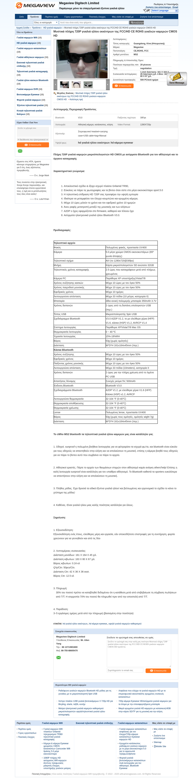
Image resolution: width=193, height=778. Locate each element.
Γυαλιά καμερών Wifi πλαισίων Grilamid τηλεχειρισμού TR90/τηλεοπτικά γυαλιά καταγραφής (53, 734)
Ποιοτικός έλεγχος (97, 17)
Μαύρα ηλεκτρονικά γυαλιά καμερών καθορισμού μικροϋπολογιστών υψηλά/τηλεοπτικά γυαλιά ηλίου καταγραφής (82, 711)
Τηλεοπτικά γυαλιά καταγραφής (32, 71)
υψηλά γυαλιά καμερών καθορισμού (124, 624)
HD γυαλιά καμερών (52, 28)
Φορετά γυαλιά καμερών (29, 100)
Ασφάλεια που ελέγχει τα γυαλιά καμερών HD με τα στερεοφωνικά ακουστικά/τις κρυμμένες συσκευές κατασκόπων (142, 693)
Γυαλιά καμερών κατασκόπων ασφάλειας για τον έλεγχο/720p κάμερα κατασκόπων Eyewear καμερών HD (133, 734)
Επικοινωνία (33, 145)
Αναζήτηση (138, 22)
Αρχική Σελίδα (22, 28)
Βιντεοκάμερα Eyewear (28, 94)
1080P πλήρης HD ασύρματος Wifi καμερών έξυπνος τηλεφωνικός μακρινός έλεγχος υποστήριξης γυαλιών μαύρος (57, 763)
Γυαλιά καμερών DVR (27, 89)
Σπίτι (21, 17)
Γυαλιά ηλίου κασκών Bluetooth (32, 80)
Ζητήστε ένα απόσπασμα (158, 7)
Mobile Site (160, 746)
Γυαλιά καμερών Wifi (27, 37)
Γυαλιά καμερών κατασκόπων (31, 48)
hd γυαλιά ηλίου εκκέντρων (75, 624)
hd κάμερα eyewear (98, 624)
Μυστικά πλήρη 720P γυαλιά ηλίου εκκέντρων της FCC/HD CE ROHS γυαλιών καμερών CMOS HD (82, 96)
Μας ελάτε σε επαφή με (123, 17)
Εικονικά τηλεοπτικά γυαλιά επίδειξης (94, 723)
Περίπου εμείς (51, 17)
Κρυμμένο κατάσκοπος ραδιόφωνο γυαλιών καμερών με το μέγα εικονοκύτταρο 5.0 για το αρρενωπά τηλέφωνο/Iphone (133, 748)
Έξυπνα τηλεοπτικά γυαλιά (30, 105)
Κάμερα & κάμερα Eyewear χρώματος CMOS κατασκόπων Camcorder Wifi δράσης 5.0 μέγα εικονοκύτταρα (56, 748)
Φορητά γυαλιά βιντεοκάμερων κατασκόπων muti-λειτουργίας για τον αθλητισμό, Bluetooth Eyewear (132, 763)
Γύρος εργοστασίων (73, 17)
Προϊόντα (34, 17)
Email (175, 7)
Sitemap (157, 742)
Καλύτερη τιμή (76, 99)
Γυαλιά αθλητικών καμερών (30, 57)
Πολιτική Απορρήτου (41, 774)
